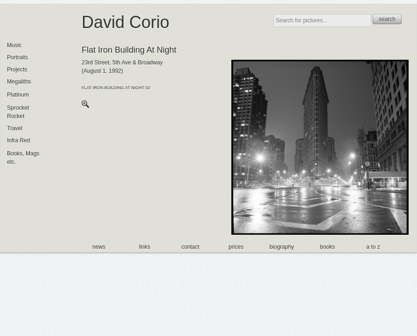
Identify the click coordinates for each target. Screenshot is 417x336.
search (387, 19)
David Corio (125, 22)
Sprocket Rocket (18, 112)
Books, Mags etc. (23, 157)
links (144, 247)
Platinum (18, 94)
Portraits (17, 57)
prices (236, 247)
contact (190, 247)
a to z (373, 247)
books (327, 247)
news (98, 247)
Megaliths (19, 81)
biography (282, 247)
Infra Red (18, 140)
